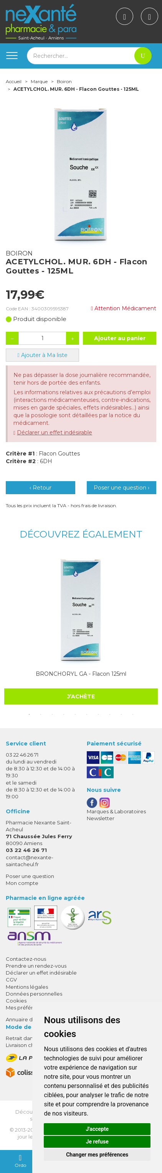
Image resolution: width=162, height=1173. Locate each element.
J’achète (81, 696)
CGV (11, 979)
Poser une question (30, 876)
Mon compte (22, 883)
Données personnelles (34, 994)
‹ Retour (40, 487)
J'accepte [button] (97, 1129)
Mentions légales (27, 987)
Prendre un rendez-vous (36, 966)
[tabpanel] (81, 628)
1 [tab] (29, 714)
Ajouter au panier (119, 338)
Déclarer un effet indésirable (54, 432)
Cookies (16, 1001)
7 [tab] (98, 714)
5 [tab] (75, 714)
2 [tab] (41, 714)
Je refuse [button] (97, 1142)
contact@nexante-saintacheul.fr (29, 860)
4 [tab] (64, 714)
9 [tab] (121, 714)
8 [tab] (110, 714)
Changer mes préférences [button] (97, 1155)
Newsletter (100, 818)
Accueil (13, 81)
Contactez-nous (26, 959)
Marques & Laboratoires (116, 811)
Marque (39, 81)
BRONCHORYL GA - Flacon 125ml (81, 673)
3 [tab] (52, 714)
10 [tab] (133, 714)
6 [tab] (87, 714)
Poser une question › (121, 487)
